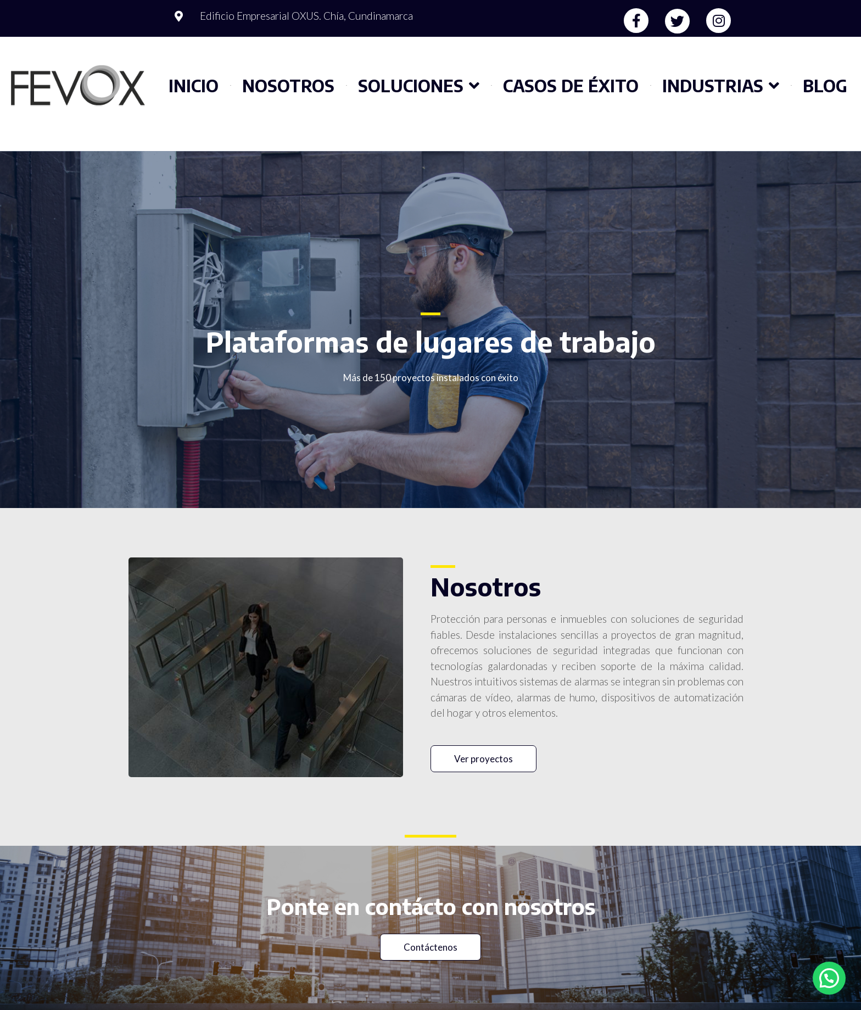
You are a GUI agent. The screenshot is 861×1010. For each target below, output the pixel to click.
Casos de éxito (571, 86)
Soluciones (418, 86)
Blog (825, 86)
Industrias (720, 86)
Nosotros (288, 86)
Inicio (194, 86)
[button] (483, 758)
